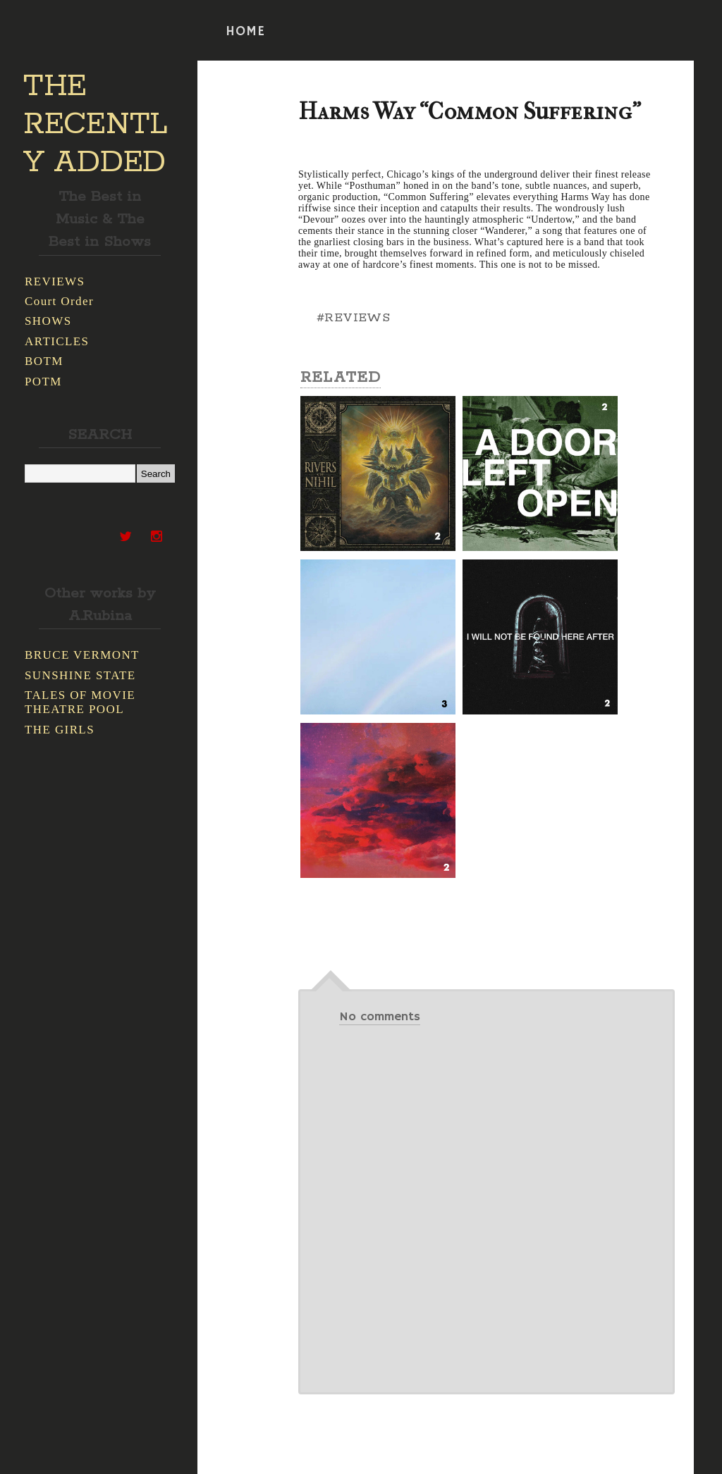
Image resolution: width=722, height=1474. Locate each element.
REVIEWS (55, 281)
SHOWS (48, 321)
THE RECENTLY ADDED (95, 125)
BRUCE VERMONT (82, 655)
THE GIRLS (59, 729)
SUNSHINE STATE (80, 675)
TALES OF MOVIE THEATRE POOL (80, 702)
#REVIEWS (353, 318)
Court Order (59, 301)
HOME (245, 31)
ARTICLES (57, 341)
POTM (43, 381)
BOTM (44, 361)
